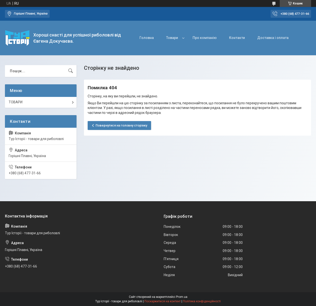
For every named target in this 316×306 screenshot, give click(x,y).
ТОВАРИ (15, 102)
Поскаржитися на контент (162, 301)
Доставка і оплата (273, 38)
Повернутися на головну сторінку (121, 125)
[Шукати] (71, 71)
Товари (172, 38)
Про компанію (205, 38)
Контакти (237, 38)
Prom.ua (181, 297)
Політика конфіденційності (202, 301)
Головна (146, 38)
